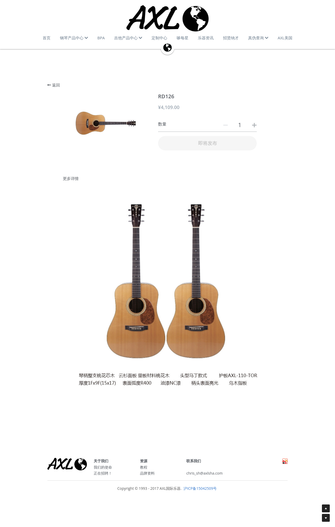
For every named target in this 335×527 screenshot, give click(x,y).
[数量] (240, 125)
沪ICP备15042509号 (199, 490)
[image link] (167, 18)
